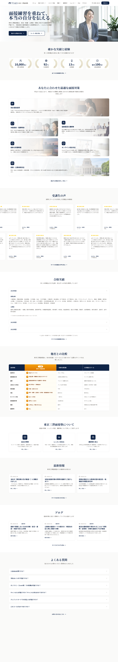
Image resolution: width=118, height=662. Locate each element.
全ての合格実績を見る (59, 73)
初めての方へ (42, 3)
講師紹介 (65, 3)
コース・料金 (51, 3)
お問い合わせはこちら (59, 614)
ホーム (34, 3)
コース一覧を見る (36, 33)
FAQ (79, 3)
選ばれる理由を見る (17, 33)
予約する (105, 3)
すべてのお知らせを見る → (59, 498)
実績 (59, 3)
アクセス (84, 3)
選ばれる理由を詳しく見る (59, 181)
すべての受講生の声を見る (59, 265)
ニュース (73, 3)
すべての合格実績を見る (59, 339)
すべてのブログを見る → (59, 545)
